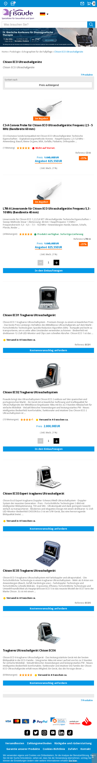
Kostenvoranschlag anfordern (48, 350)
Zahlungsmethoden (39, 743)
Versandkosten (14, 743)
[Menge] (48, 262)
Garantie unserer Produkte (23, 749)
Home (5, 52)
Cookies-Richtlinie (54, 749)
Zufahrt (73, 749)
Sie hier (73, 760)
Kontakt (86, 749)
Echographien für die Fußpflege (37, 52)
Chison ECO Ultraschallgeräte (68, 52)
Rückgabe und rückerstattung (73, 743)
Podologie (15, 52)
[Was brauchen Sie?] (49, 24)
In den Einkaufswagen (49, 270)
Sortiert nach (11, 80)
